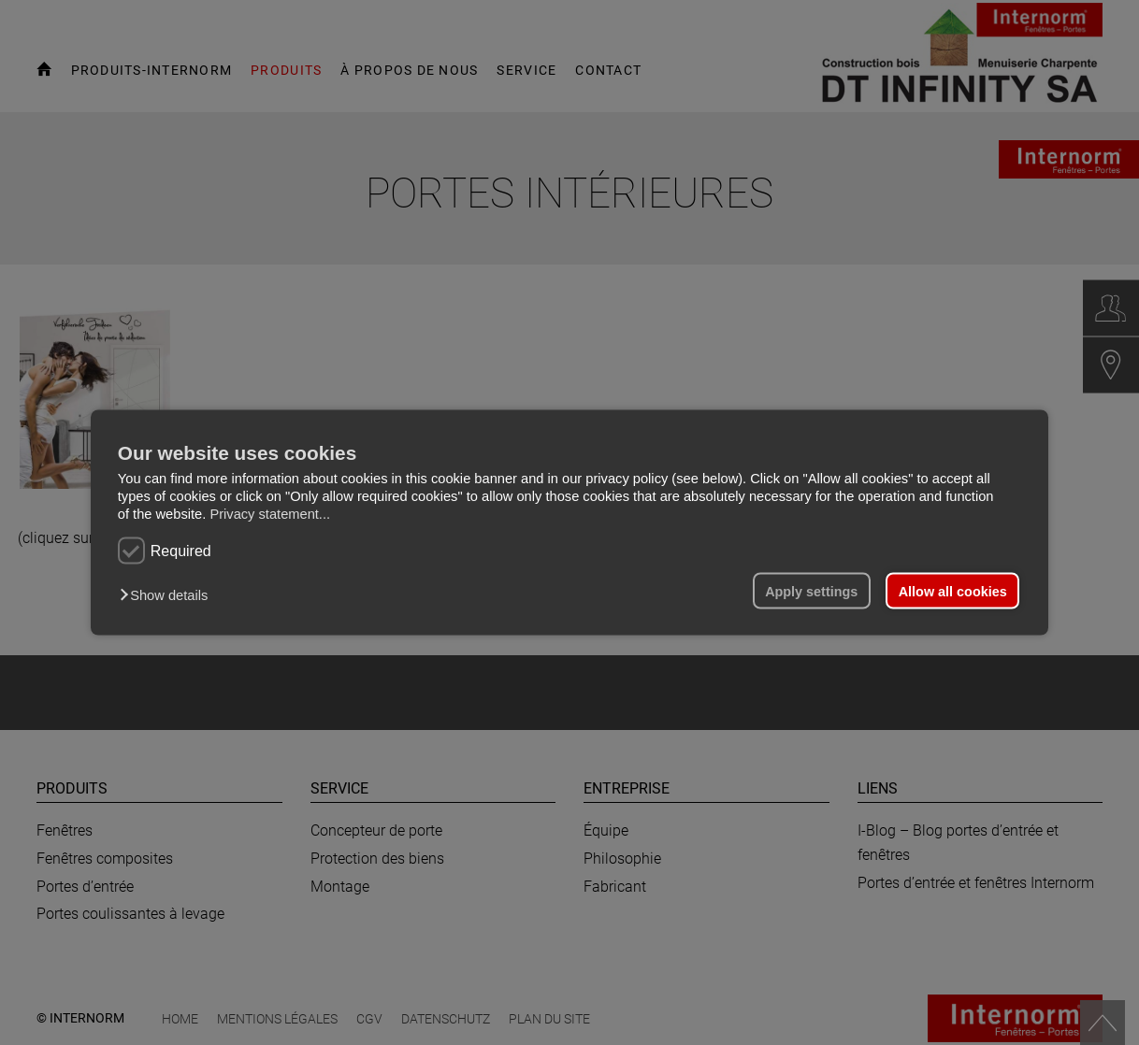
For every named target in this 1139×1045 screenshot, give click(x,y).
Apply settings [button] (811, 590)
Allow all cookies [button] (953, 590)
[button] (168, 594)
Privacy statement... (269, 514)
